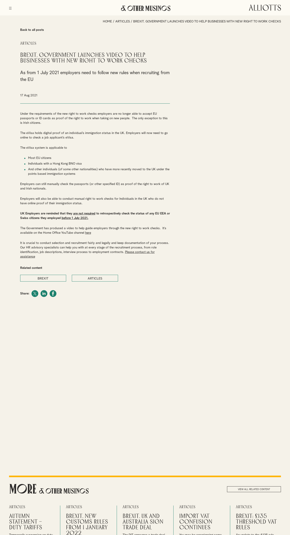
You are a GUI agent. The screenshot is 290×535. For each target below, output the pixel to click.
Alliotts (265, 8)
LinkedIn (44, 293)
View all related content (254, 489)
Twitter (34, 293)
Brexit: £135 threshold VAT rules (256, 522)
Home (107, 21)
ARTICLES (95, 278)
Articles (122, 21)
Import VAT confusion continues (195, 522)
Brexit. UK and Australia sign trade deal (143, 522)
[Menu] (10, 7)
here (88, 232)
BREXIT (43, 278)
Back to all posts (32, 30)
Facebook (53, 293)
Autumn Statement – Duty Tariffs (25, 522)
